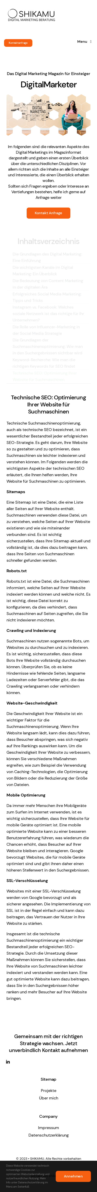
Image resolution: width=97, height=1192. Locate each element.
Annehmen (73, 1176)
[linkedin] (8, 1062)
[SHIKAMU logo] (31, 4)
